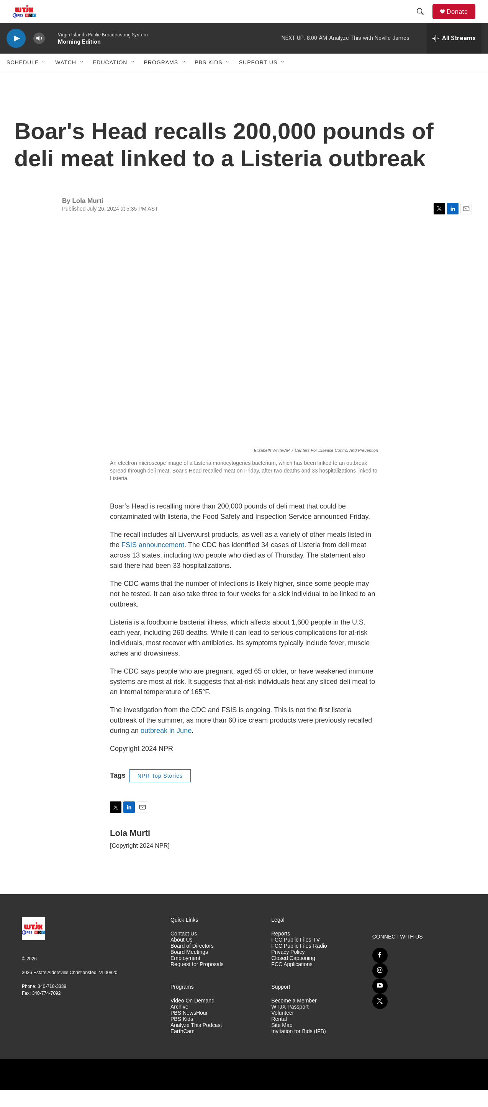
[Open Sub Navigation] (44, 80)
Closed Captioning (293, 975)
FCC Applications (291, 981)
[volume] (39, 55)
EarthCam (182, 1048)
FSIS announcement (152, 562)
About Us (181, 957)
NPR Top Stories (160, 793)
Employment (185, 975)
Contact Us (183, 951)
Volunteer (282, 1030)
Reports (280, 951)
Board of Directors (192, 963)
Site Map (281, 1042)
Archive (179, 1024)
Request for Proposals (197, 981)
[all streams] (454, 55)
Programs (161, 80)
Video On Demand (192, 1018)
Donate (462, 20)
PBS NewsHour (189, 1030)
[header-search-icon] (423, 20)
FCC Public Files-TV (295, 957)
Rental (279, 1036)
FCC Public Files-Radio (299, 963)
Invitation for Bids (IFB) (298, 1048)
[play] (16, 55)
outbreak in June (166, 748)
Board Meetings (189, 969)
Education (110, 80)
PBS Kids (209, 80)
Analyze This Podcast (196, 1042)
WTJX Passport (289, 1024)
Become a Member (293, 1018)
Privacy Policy (288, 969)
